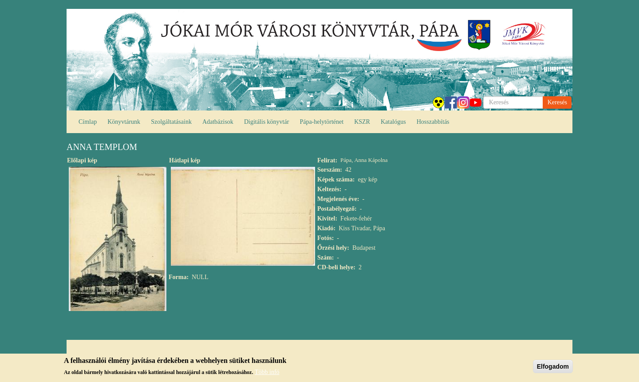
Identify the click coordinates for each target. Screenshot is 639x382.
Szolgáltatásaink (171, 121)
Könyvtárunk (123, 121)
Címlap (88, 121)
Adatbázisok (217, 121)
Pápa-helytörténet (321, 121)
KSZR (362, 121)
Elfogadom (553, 367)
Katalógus (393, 121)
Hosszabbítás (433, 121)
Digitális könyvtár (266, 121)
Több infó (267, 373)
